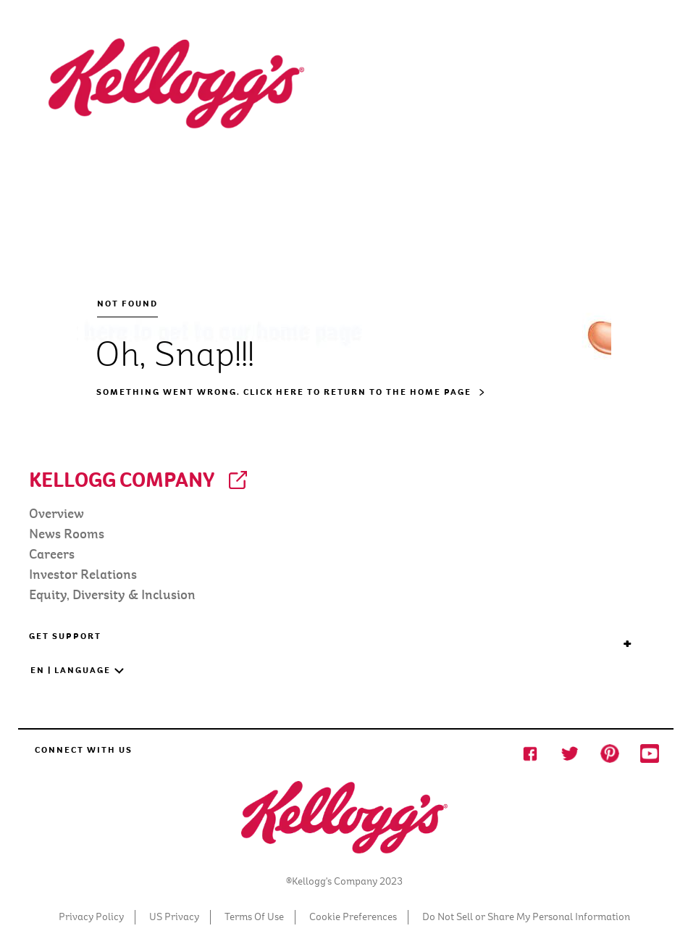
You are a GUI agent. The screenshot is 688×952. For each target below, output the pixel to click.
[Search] (566, 59)
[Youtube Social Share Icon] (649, 752)
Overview (56, 514)
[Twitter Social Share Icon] (570, 752)
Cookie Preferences (353, 917)
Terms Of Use (254, 917)
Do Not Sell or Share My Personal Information (526, 917)
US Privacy (174, 917)
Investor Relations (83, 575)
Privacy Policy (91, 917)
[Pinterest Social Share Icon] (609, 752)
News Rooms (66, 534)
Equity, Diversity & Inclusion (112, 595)
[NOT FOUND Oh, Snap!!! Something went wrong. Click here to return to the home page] (344, 217)
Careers (52, 554)
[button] (320, 677)
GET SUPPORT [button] (331, 636)
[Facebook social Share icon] (530, 752)
